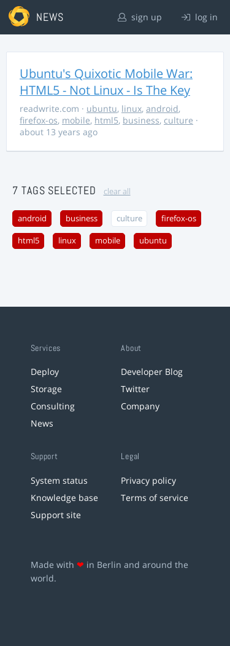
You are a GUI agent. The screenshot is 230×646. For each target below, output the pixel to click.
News (42, 423)
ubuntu (101, 108)
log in (200, 17)
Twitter (135, 389)
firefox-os (39, 120)
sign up (140, 17)
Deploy (45, 371)
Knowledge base (64, 497)
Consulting (53, 406)
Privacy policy (148, 480)
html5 (106, 120)
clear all (117, 191)
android (162, 108)
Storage (46, 389)
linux (131, 108)
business (141, 120)
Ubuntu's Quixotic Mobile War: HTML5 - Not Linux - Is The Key (106, 81)
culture (178, 120)
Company (140, 406)
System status (59, 480)
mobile (76, 120)
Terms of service (154, 497)
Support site (56, 515)
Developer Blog (152, 371)
